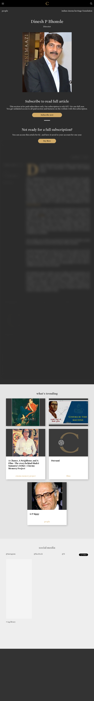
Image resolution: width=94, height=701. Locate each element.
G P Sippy (34, 514)
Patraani (55, 460)
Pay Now (47, 141)
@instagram (10, 554)
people (5, 11)
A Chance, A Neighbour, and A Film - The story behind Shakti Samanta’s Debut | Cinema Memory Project (23, 464)
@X (63, 554)
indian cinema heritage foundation (77, 11)
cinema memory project (26, 476)
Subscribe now (47, 115)
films (68, 476)
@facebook (38, 554)
